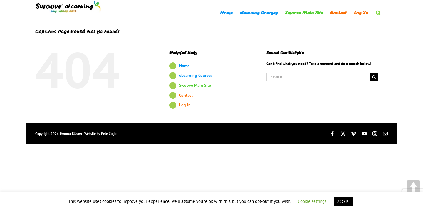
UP (413, 186)
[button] (385, 12)
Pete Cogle (109, 133)
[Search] (374, 77)
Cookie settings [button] (312, 201)
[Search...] (318, 77)
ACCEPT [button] (343, 201)
